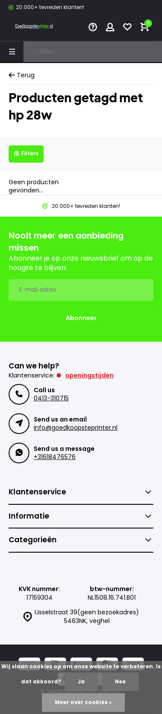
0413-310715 (51, 398)
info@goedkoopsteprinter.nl (76, 427)
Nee (120, 681)
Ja (81, 681)
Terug (22, 75)
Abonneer (81, 318)
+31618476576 (55, 457)
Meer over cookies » (83, 702)
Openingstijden (89, 375)
